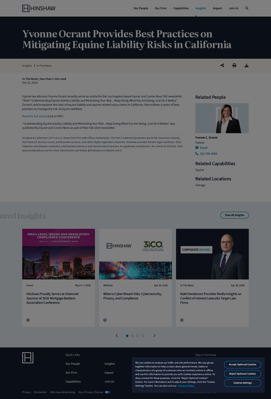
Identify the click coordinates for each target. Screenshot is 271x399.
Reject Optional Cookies (242, 374)
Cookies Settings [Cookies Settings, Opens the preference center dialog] (242, 383)
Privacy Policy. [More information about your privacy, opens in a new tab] (186, 386)
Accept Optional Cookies (242, 364)
